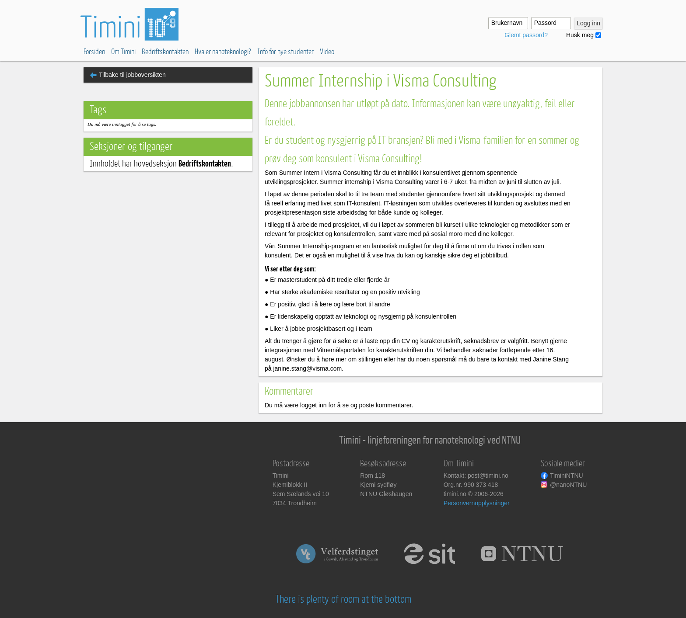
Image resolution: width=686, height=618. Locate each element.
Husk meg (580, 34)
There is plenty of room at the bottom (343, 599)
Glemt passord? (526, 34)
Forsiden (94, 52)
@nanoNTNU (568, 484)
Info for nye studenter (285, 52)
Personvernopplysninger (477, 503)
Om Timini (123, 52)
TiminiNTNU (566, 475)
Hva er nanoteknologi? (223, 52)
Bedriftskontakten (165, 52)
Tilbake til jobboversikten (132, 74)
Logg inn (588, 23)
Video (327, 52)
